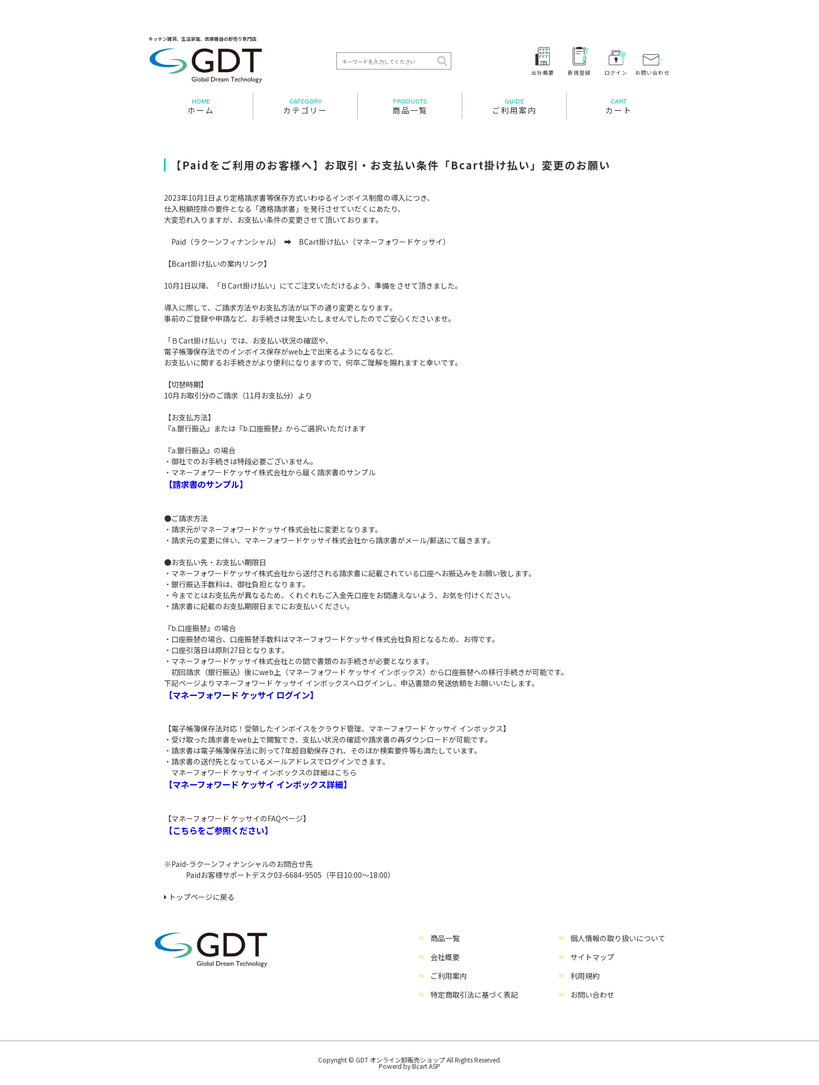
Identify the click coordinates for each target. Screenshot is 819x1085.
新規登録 (579, 71)
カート (619, 106)
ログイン (615, 71)
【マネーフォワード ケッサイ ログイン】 (241, 695)
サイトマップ (592, 957)
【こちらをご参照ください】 (218, 830)
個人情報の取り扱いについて (617, 938)
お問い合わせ (652, 71)
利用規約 (585, 975)
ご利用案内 (514, 106)
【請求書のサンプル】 (206, 484)
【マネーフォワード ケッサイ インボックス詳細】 (258, 784)
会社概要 (542, 71)
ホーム (200, 106)
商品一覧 (410, 106)
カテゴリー (305, 106)
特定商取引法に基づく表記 (474, 994)
